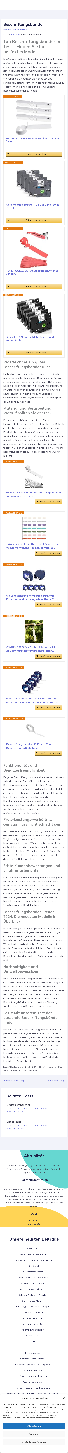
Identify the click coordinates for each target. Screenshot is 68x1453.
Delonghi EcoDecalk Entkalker (32, 1295)
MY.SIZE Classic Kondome (33, 1283)
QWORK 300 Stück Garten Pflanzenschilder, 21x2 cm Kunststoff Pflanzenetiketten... (33, 649)
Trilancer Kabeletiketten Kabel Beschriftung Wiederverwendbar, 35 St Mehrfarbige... (33, 546)
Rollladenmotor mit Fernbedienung (33, 1388)
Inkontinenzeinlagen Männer (32, 1359)
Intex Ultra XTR (33, 1249)
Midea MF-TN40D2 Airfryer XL (33, 1289)
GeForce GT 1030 (33, 1336)
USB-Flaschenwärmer (32, 1318)
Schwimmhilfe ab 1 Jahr (33, 1324)
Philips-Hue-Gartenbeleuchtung (33, 1376)
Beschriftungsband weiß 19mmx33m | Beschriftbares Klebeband (29, 746)
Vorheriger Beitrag (12, 1080)
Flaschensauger (32, 1353)
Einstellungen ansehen (34, 1442)
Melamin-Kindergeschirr (32, 1330)
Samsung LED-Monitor (32, 1301)
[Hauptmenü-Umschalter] (61, 5)
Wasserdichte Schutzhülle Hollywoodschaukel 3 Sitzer (33, 1393)
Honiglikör (33, 1341)
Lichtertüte (14, 1122)
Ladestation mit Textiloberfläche (32, 1278)
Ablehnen (34, 1434)
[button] (63, 1398)
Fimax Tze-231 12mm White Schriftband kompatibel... (30, 338)
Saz (33, 1347)
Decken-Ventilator (18, 1105)
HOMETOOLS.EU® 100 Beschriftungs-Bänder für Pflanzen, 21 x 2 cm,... (33, 494)
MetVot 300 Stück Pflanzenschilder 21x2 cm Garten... (32, 140)
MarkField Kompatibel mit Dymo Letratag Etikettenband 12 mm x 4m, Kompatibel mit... (33, 700)
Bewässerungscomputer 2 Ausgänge (33, 1365)
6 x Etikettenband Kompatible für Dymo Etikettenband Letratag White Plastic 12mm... (33, 597)
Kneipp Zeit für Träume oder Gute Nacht (33, 1260)
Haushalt (39, 1108)
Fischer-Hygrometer (33, 1382)
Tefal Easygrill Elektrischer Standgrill (33, 1307)
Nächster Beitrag (56, 1080)
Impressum (41, 1449)
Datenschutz (29, 1449)
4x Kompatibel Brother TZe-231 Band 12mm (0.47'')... (32, 206)
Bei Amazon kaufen (35, 154)
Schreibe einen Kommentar (19, 1108)
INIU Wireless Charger (33, 1272)
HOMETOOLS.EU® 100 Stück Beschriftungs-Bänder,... (32, 272)
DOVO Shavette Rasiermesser (33, 1254)
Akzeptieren (34, 1425)
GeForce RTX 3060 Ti (33, 1312)
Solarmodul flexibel (32, 1370)
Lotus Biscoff (33, 1266)
